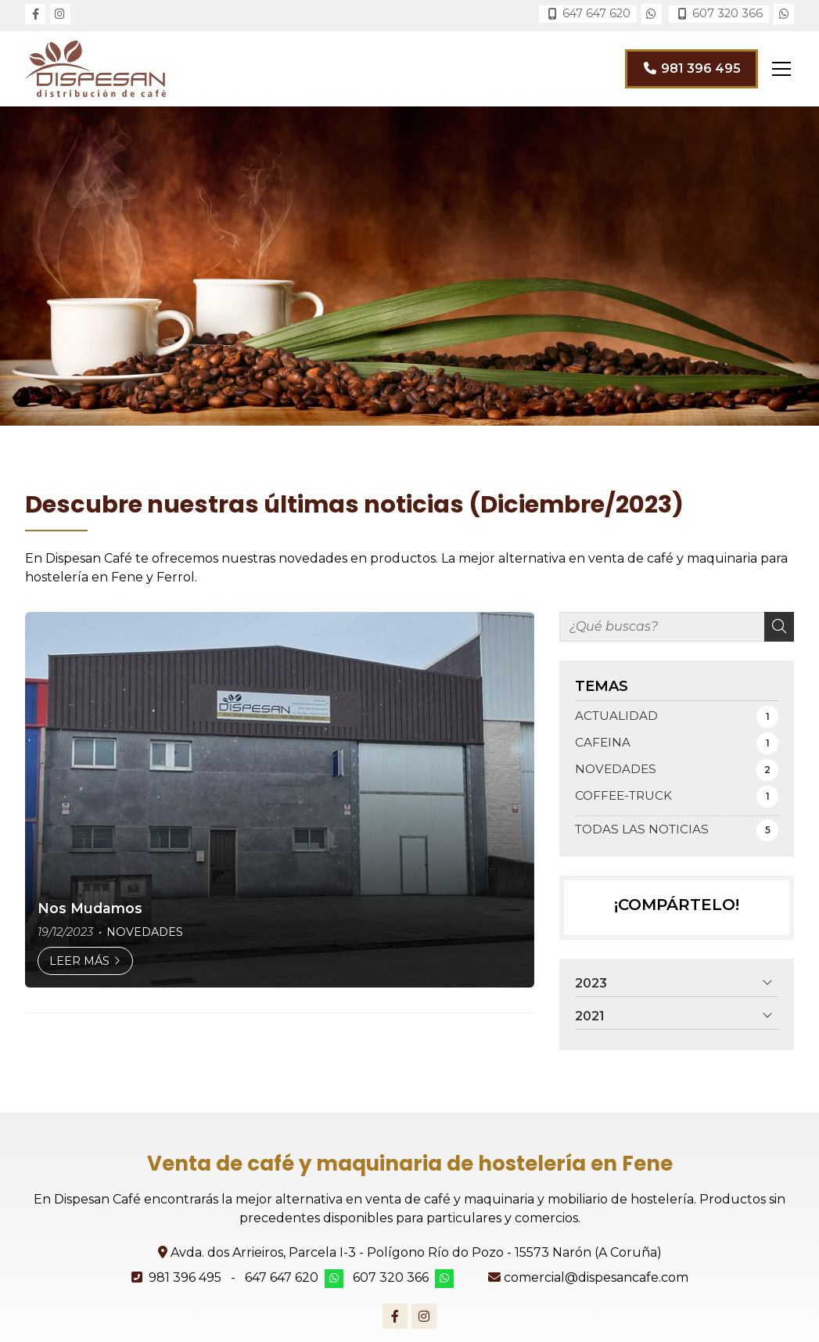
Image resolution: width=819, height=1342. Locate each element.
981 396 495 (185, 1277)
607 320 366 (391, 1277)
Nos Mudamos (90, 908)
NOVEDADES (144, 932)
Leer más (79, 961)
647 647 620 (281, 1277)
